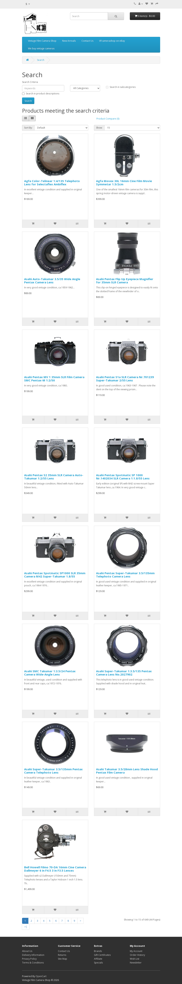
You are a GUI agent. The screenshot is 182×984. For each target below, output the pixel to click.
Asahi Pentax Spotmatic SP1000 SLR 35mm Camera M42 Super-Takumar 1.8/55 (54, 574)
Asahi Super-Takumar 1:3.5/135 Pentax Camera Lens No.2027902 (124, 672)
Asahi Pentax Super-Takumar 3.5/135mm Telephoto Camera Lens (125, 574)
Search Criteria (30, 82)
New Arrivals (69, 40)
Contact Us (87, 40)
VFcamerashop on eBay (112, 40)
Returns (62, 955)
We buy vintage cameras (41, 48)
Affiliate (98, 958)
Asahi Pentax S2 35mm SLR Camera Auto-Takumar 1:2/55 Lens (53, 476)
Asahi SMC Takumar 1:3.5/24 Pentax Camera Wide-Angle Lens (50, 672)
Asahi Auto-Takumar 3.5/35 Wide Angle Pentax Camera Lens (52, 280)
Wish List (134, 958)
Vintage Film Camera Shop (42, 40)
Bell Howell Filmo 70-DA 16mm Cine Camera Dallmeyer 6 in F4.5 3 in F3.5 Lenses (55, 868)
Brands (98, 951)
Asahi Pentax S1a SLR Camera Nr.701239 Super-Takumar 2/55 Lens (125, 378)
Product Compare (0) (107, 118)
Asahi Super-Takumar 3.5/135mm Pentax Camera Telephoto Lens (53, 770)
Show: (99, 127)
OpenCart (41, 976)
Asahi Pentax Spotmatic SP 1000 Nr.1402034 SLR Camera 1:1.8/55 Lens (123, 476)
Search (40, 60)
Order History (137, 955)
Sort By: (28, 127)
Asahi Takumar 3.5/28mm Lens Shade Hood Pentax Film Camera (127, 770)
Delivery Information (33, 955)
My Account (136, 951)
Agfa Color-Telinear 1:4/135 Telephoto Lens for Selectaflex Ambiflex (52, 182)
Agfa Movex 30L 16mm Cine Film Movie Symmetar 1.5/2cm (124, 182)
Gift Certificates (102, 955)
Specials (98, 962)
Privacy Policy (29, 958)
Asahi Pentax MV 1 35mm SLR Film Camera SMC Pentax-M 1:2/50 (54, 378)
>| (25, 926)
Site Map (62, 958)
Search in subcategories (121, 87)
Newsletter (136, 962)
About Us (27, 951)
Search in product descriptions (40, 93)
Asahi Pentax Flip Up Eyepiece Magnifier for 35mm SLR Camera (124, 280)
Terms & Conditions (33, 962)
